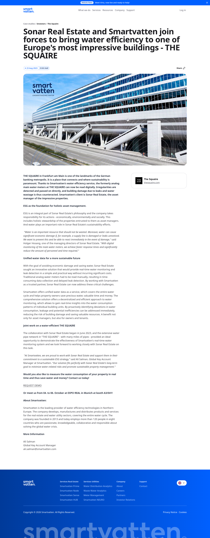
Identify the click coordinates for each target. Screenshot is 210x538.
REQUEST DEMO (32, 385)
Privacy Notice (170, 512)
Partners (121, 495)
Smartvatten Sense (69, 495)
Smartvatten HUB (69, 499)
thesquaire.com (152, 182)
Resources (108, 10)
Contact (143, 486)
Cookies (183, 512)
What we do (84, 10)
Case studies (29, 23)
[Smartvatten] (28, 10)
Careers (120, 490)
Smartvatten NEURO (94, 499)
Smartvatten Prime (69, 486)
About (120, 486)
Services (96, 10)
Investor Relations (126, 499)
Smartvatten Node (69, 490)
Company (120, 10)
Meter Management (94, 495)
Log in (183, 10)
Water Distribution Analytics (98, 486)
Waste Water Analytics (95, 490)
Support (130, 10)
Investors (41, 23)
